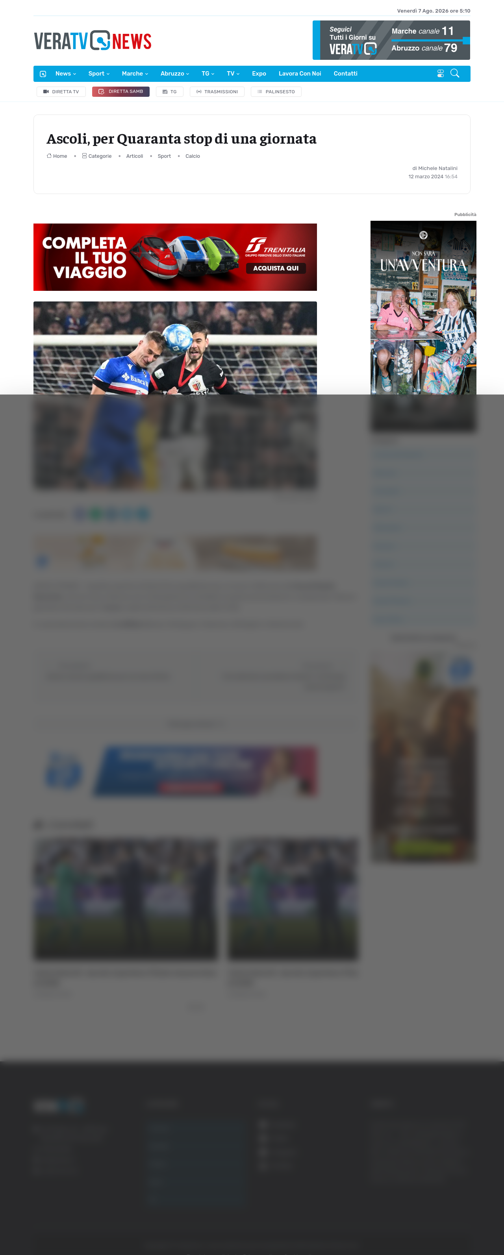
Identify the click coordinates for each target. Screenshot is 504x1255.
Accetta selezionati (423, 1152)
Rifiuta (424, 1178)
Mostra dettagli (430, 1227)
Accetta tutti (424, 1126)
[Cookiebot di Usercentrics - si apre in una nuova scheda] (66, 1227)
